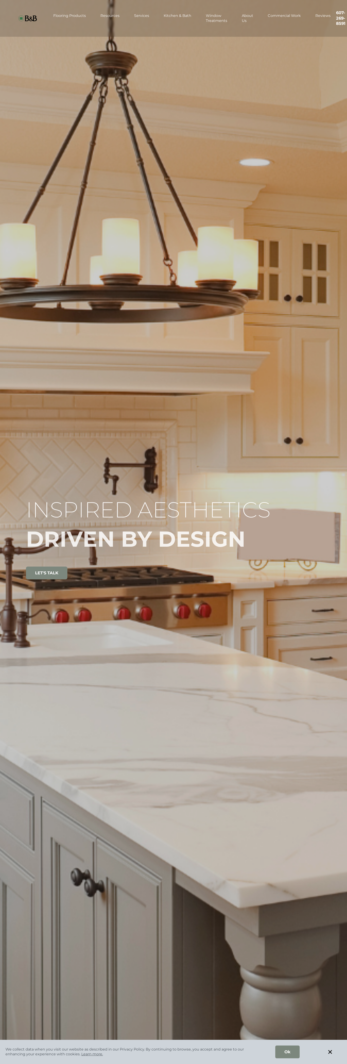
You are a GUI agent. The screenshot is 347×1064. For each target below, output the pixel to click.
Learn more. (92, 1054)
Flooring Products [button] (69, 15)
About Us (247, 18)
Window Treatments (216, 18)
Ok (287, 1051)
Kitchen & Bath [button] (177, 15)
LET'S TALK (46, 572)
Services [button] (141, 15)
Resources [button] (110, 15)
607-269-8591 (340, 18)
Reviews (323, 15)
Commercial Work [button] (284, 15)
